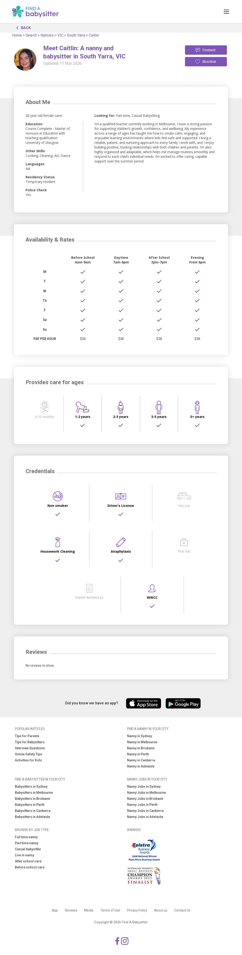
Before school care (29, 867)
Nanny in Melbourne (142, 742)
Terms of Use (110, 910)
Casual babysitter (28, 849)
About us (160, 910)
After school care (28, 861)
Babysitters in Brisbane (32, 798)
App (55, 910)
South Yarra (76, 35)
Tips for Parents (27, 736)
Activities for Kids (28, 760)
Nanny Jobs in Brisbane (145, 798)
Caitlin (94, 35)
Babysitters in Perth (29, 805)
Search (31, 35)
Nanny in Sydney (139, 736)
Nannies (47, 35)
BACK (22, 27)
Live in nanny (24, 855)
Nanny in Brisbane (141, 748)
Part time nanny (26, 843)
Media (88, 910)
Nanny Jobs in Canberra (145, 811)
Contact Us (182, 910)
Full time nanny (26, 837)
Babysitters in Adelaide (32, 817)
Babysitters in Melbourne (34, 792)
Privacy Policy (137, 910)
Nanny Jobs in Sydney (144, 786)
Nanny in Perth (138, 754)
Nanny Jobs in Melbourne (146, 792)
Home (17, 35)
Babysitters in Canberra (32, 811)
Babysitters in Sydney (31, 786)
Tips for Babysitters (30, 742)
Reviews (71, 910)
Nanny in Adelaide (141, 766)
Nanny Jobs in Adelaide (145, 817)
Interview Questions (30, 748)
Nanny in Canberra (141, 760)
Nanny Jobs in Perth (142, 805)
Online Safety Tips (28, 754)
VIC (60, 35)
